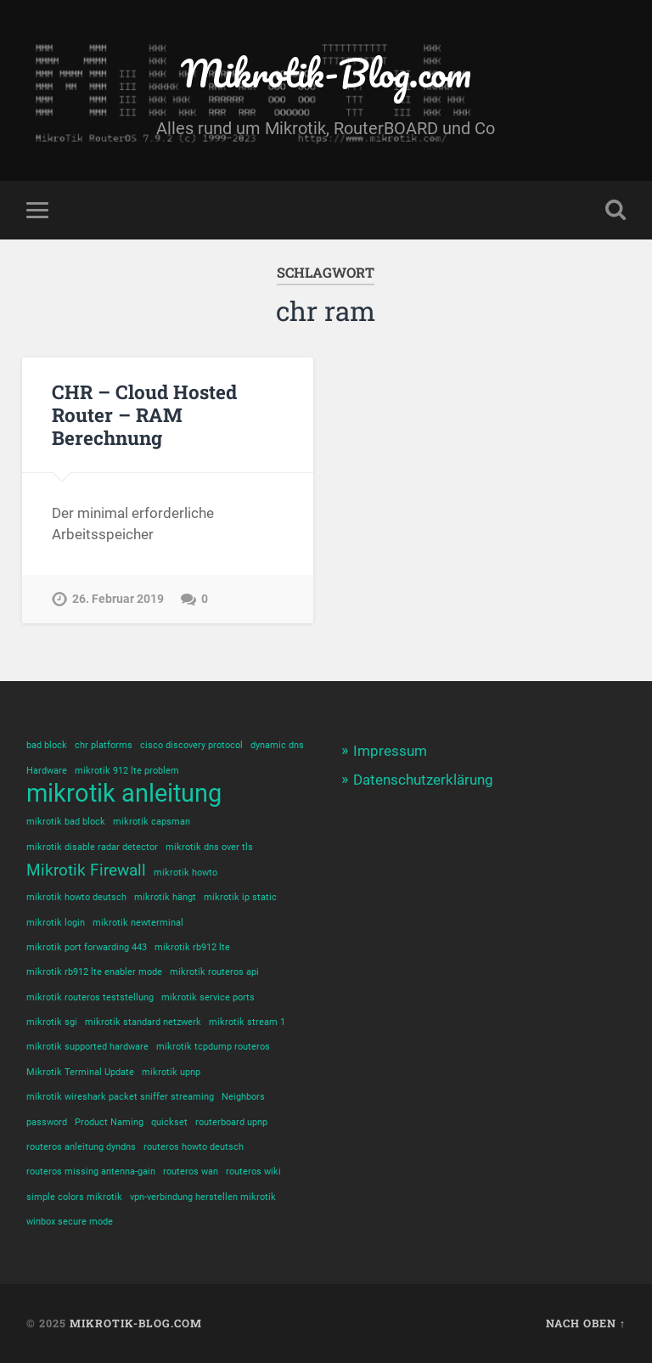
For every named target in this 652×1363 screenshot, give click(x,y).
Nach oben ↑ (586, 1323)
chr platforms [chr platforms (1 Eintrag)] (103, 745)
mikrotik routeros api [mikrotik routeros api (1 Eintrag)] (214, 971)
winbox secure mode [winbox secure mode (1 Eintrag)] (69, 1221)
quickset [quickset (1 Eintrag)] (169, 1122)
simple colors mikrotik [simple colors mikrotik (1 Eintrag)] (74, 1196)
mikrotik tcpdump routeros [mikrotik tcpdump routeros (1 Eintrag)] (213, 1046)
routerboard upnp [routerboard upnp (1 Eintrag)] (231, 1122)
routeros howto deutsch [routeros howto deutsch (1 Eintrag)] (193, 1146)
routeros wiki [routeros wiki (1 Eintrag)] (253, 1171)
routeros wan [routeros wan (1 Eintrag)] (190, 1171)
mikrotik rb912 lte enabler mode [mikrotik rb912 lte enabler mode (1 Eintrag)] (94, 971)
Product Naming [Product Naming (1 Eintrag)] (109, 1122)
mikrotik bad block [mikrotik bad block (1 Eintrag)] (65, 821)
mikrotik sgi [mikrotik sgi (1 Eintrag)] (51, 1022)
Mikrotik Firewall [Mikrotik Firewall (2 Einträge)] (86, 870)
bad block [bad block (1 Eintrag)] (46, 745)
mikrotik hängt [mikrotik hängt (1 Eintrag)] (165, 897)
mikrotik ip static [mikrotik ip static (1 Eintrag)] (240, 897)
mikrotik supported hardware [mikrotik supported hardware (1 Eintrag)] (87, 1046)
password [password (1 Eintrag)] (46, 1122)
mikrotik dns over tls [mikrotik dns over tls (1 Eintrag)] (209, 847)
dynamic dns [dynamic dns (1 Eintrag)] (277, 745)
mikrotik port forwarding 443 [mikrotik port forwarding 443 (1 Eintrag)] (86, 947)
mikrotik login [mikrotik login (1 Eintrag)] (55, 922)
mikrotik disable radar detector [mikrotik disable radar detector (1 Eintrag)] (92, 847)
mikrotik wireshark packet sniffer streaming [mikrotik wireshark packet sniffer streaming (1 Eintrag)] (120, 1096)
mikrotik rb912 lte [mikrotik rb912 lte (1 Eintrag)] (192, 947)
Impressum (390, 750)
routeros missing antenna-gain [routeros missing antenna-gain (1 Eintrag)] (90, 1171)
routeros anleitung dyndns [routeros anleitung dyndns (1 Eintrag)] (81, 1146)
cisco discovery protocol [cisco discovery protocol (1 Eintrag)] (191, 745)
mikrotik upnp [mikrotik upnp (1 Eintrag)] (171, 1072)
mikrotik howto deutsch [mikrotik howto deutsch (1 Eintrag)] (76, 897)
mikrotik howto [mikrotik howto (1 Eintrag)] (185, 872)
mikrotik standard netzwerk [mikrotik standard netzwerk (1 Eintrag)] (143, 1022)
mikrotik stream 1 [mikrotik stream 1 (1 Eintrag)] (247, 1022)
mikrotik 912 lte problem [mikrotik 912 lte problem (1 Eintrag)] (127, 770)
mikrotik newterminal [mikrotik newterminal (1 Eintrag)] (138, 922)
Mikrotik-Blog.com (326, 72)
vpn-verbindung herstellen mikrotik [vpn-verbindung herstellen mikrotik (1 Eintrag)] (203, 1196)
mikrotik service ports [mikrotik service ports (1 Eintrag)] (208, 997)
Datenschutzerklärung (423, 779)
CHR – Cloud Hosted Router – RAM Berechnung (144, 414)
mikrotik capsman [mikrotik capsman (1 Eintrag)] (151, 821)
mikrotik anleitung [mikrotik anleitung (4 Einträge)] (124, 793)
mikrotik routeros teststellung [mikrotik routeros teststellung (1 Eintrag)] (90, 997)
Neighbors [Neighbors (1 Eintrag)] (243, 1096)
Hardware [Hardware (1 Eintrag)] (46, 770)
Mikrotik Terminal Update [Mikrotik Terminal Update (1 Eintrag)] (80, 1072)
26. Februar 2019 (118, 599)
